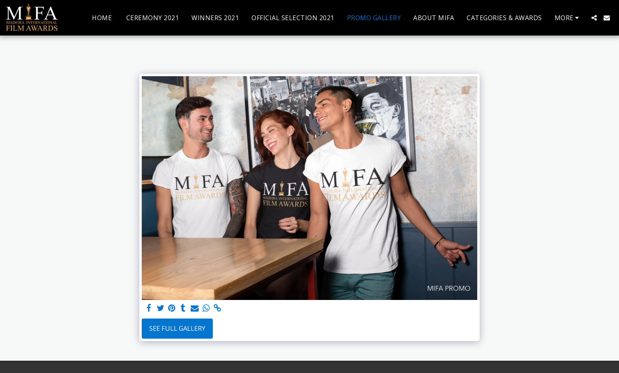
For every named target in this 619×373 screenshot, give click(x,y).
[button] (594, 18)
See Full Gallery (177, 328)
